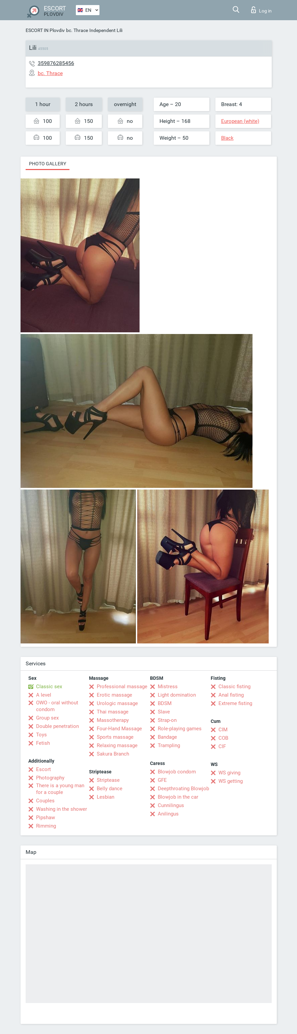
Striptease (108, 780)
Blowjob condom (177, 772)
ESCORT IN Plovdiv (45, 30)
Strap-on (167, 720)
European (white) (240, 121)
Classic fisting (234, 686)
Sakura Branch (113, 754)
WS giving (229, 773)
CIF (222, 746)
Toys (41, 735)
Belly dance (109, 789)
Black (227, 138)
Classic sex (49, 686)
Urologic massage (117, 703)
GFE (162, 780)
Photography (50, 778)
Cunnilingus (171, 805)
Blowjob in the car (178, 797)
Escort (43, 769)
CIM (223, 730)
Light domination (177, 695)
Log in (261, 9)
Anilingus (168, 814)
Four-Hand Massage (119, 729)
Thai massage (112, 712)
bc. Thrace (77, 30)
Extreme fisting (235, 703)
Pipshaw (45, 817)
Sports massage (115, 737)
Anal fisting (231, 695)
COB (223, 738)
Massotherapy (113, 720)
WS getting (230, 781)
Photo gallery (47, 163)
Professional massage (122, 686)
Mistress (168, 686)
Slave (164, 712)
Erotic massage (114, 695)
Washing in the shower (61, 809)
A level (43, 695)
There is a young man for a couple (60, 788)
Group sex (47, 718)
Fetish (43, 743)
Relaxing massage (117, 745)
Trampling (169, 745)
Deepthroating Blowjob (183, 789)
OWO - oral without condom (57, 706)
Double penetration (57, 726)
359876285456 (56, 63)
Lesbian (105, 797)
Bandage (167, 737)
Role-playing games (180, 729)
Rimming (46, 826)
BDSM (165, 703)
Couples (45, 801)
